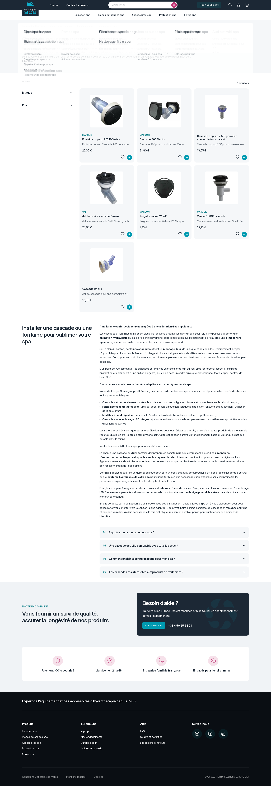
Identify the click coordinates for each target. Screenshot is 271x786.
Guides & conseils (77, 5)
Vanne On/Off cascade (211, 216)
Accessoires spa (142, 14)
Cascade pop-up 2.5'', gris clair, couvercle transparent (217, 137)
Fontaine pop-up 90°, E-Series (101, 139)
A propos (86, 731)
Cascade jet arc (92, 288)
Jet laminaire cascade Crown (100, 216)
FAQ (142, 731)
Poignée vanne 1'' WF (153, 216)
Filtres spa (190, 14)
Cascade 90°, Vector (152, 139)
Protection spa (167, 14)
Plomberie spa (85, 26)
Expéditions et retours (152, 742)
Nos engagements (91, 736)
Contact (54, 5)
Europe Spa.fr (89, 742)
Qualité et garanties (151, 736)
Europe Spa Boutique (33, 26)
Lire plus (27, 60)
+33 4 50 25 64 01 (209, 5)
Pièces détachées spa (111, 14)
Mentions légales (76, 776)
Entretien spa (82, 14)
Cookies (98, 776)
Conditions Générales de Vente (40, 776)
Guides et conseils (91, 748)
